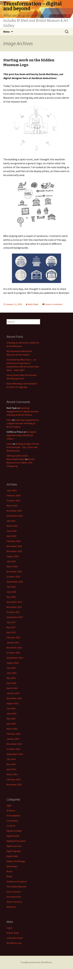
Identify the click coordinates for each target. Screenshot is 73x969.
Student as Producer (17, 881)
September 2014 (15, 754)
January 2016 (13, 693)
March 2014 (12, 774)
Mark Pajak (33, 304)
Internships (12, 866)
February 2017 (13, 637)
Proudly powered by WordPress (36, 962)
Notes (9, 871)
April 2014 (11, 769)
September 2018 (15, 581)
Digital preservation (16, 840)
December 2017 (14, 601)
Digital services (14, 846)
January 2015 (13, 738)
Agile (9, 805)
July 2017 (11, 622)
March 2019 (12, 566)
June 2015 (11, 713)
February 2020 (13, 541)
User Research (14, 896)
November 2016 (14, 647)
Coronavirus (12, 820)
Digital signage (14, 851)
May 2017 (11, 627)
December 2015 (14, 698)
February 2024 (13, 495)
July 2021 (11, 520)
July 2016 (11, 667)
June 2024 (11, 490)
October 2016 (13, 652)
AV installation (13, 815)
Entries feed (13, 932)
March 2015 (12, 728)
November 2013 (14, 784)
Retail (9, 876)
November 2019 (14, 551)
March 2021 (12, 525)
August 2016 (12, 662)
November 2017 (14, 607)
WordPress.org (14, 943)
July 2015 (11, 708)
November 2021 (14, 510)
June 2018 (11, 591)
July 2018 (11, 586)
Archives (11, 810)
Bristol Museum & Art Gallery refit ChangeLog (20, 462)
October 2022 (13, 500)
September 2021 (15, 515)
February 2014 (13, 779)
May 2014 (11, 764)
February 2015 (13, 733)
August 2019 (12, 556)
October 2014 (13, 749)
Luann (9, 443)
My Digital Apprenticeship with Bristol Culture (21, 435)
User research (13, 891)
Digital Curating (14, 830)
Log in (9, 927)
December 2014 (14, 743)
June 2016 (11, 672)
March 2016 (12, 688)
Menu (6, 31)
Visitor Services (14, 901)
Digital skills (12, 856)
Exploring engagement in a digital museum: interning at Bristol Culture (23, 411)
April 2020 (11, 536)
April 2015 (11, 723)
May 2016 (11, 678)
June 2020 (11, 530)
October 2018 (13, 576)
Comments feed (14, 937)
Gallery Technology (16, 861)
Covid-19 (11, 825)
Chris (9, 419)
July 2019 (11, 561)
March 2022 (12, 505)
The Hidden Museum (16, 886)
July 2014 (11, 759)
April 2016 (11, 683)
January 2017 (13, 642)
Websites (11, 906)
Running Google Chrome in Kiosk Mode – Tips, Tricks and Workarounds (23, 447)
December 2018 (14, 571)
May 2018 (11, 596)
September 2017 (15, 617)
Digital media (13, 835)
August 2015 (12, 703)
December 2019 (14, 546)
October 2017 (13, 612)
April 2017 (11, 632)
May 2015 (11, 718)
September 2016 (15, 657)
